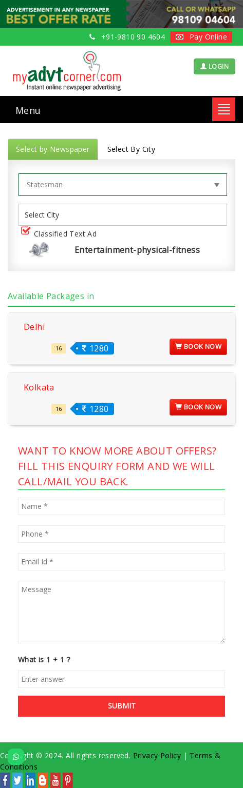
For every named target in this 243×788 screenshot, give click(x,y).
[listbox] (45, 215)
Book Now (198, 346)
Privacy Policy (157, 755)
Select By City (131, 149)
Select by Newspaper (53, 149)
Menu (28, 110)
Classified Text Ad (60, 234)
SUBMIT (122, 706)
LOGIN (214, 66)
